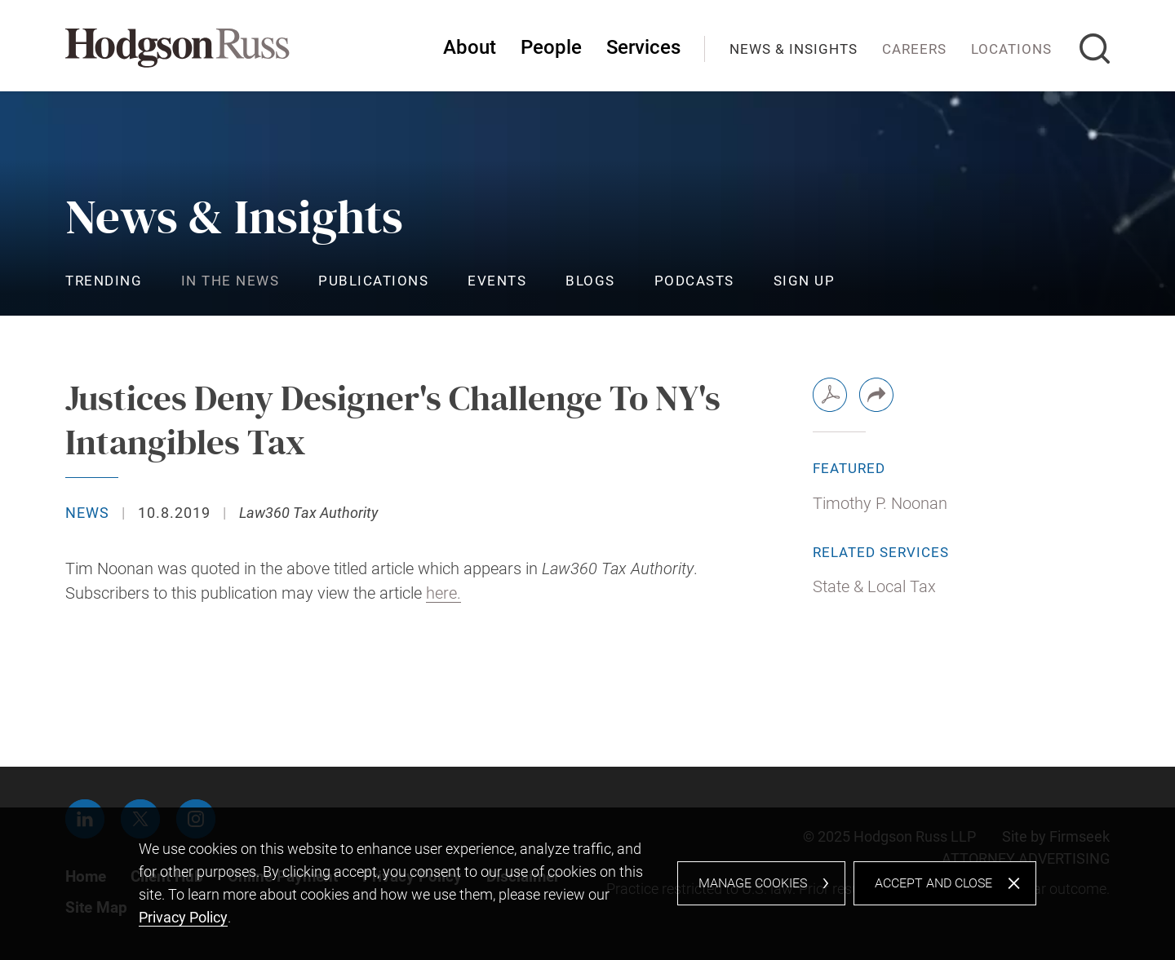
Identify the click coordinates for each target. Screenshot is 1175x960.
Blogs (590, 280)
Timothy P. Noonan (880, 503)
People (551, 47)
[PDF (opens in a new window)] (830, 395)
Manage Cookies (752, 883)
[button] (876, 395)
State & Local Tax (874, 586)
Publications (373, 280)
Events (497, 280)
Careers (914, 49)
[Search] (1095, 48)
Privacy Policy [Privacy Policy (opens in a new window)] (183, 917)
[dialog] (587, 883)
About (469, 47)
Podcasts (694, 280)
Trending (103, 280)
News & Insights (793, 49)
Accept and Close (933, 883)
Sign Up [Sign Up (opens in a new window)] (805, 280)
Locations (1011, 49)
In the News (230, 280)
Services (643, 47)
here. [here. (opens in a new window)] (443, 593)
